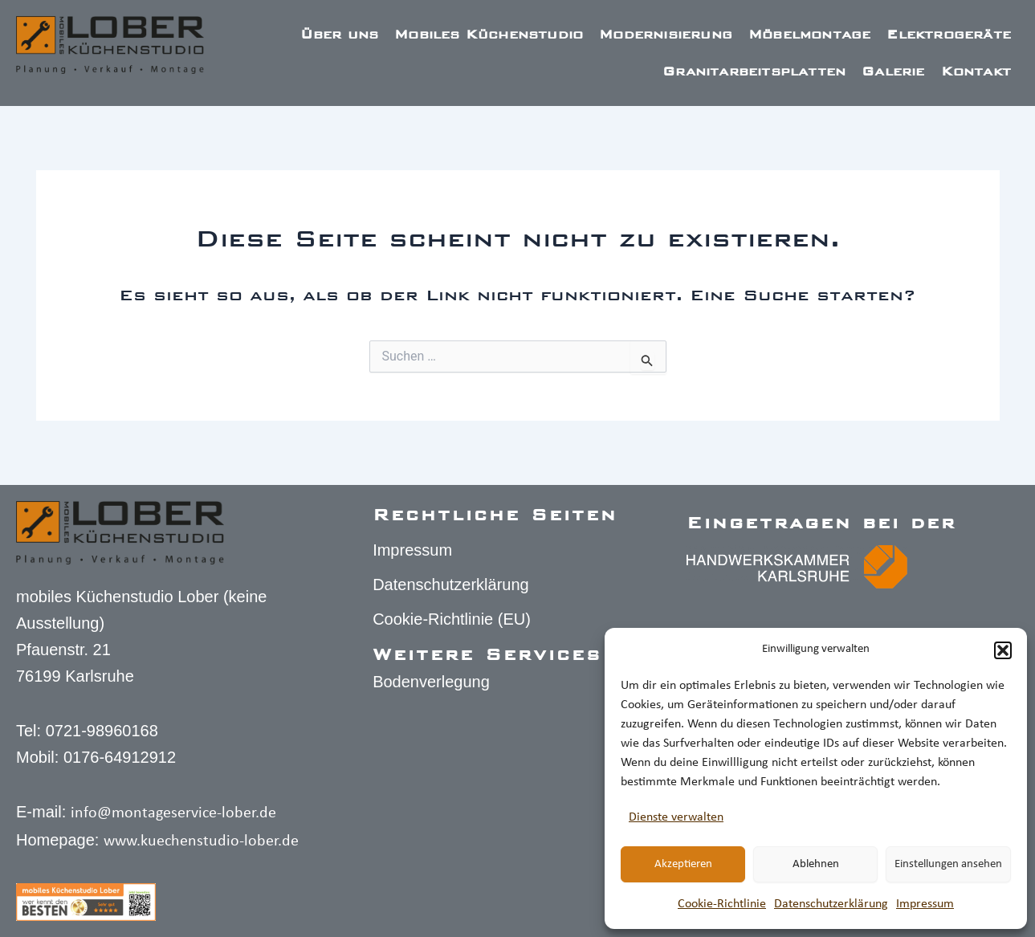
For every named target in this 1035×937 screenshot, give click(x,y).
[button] (1003, 650)
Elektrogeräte (948, 34)
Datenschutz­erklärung (831, 904)
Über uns (339, 34)
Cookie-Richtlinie (722, 904)
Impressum (925, 904)
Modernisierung (665, 34)
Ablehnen (816, 864)
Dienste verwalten (676, 817)
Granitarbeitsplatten (754, 71)
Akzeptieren (683, 864)
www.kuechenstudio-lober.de (201, 841)
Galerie (893, 71)
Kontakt (976, 71)
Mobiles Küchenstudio (488, 34)
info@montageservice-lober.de (173, 813)
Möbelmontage (809, 34)
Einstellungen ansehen (948, 864)
